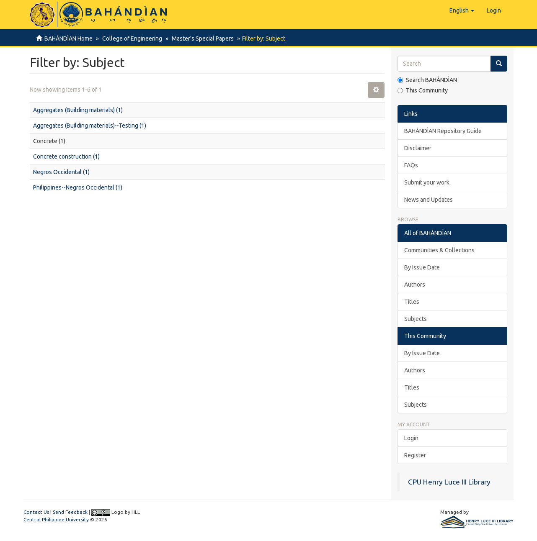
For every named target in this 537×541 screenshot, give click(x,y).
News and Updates (428, 199)
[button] (461, 10)
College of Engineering (131, 38)
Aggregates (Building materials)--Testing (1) (89, 125)
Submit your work (426, 182)
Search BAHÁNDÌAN (427, 80)
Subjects (415, 318)
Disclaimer (417, 148)
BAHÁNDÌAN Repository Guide (443, 131)
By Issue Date (422, 267)
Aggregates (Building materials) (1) (78, 110)
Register (415, 455)
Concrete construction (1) (66, 156)
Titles (411, 301)
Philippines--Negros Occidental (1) (77, 187)
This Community (423, 90)
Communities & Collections (439, 250)
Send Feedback (70, 512)
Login (411, 438)
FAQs (411, 165)
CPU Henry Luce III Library (449, 482)
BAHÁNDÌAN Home (68, 38)
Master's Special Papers (200, 38)
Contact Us (36, 512)
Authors (414, 284)
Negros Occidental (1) (61, 172)
